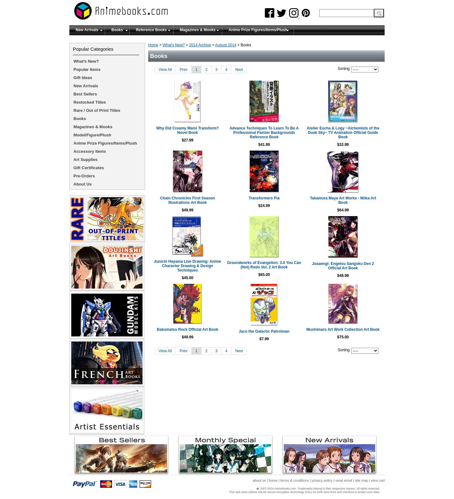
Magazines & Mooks (198, 30)
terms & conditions (294, 480)
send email (343, 480)
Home (153, 45)
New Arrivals (87, 30)
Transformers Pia (266, 198)
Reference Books (151, 30)
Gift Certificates (88, 167)
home (273, 480)
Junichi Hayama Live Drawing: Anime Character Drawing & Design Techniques (189, 263)
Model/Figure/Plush (92, 135)
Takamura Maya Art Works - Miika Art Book (343, 200)
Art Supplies (85, 159)
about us (259, 480)
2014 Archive (200, 45)
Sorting (344, 68)
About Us (82, 184)
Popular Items (87, 69)
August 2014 (225, 45)
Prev (184, 69)
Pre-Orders (84, 176)
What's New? (174, 45)
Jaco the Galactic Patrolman (266, 329)
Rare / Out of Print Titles (96, 110)
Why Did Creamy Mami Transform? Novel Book (189, 130)
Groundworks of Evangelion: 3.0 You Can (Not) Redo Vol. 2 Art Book (267, 265)
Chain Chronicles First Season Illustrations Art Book (189, 200)
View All (165, 69)
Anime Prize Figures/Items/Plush (258, 30)
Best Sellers (85, 94)
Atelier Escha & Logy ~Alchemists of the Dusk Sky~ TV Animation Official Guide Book (343, 132)
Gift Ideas (82, 77)
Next (239, 69)
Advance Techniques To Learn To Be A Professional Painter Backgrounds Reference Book (266, 132)
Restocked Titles (89, 102)
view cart (378, 480)
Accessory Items (89, 151)
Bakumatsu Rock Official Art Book (189, 327)
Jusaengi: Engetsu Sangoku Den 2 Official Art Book (343, 265)
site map (361, 480)
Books (117, 30)
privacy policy (322, 480)
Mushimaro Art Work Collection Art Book (343, 327)
